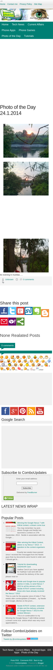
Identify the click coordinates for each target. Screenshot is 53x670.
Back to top (38, 660)
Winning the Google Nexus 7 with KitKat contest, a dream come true (31, 524)
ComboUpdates (21, 663)
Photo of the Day (11, 36)
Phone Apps (8, 30)
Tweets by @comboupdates (15, 639)
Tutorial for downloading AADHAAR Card (27, 565)
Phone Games (27, 30)
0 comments (28, 279)
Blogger (41, 663)
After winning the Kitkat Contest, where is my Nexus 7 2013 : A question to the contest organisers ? (31, 546)
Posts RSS (15, 660)
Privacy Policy (26, 4)
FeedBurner (32, 492)
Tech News (18, 24)
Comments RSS (26, 660)
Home (2, 4)
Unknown (9, 279)
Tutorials (29, 36)
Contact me (12, 4)
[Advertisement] (26, 71)
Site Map (38, 4)
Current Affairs (36, 24)
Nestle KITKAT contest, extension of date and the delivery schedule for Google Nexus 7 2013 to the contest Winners (31, 609)
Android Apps (39, 650)
